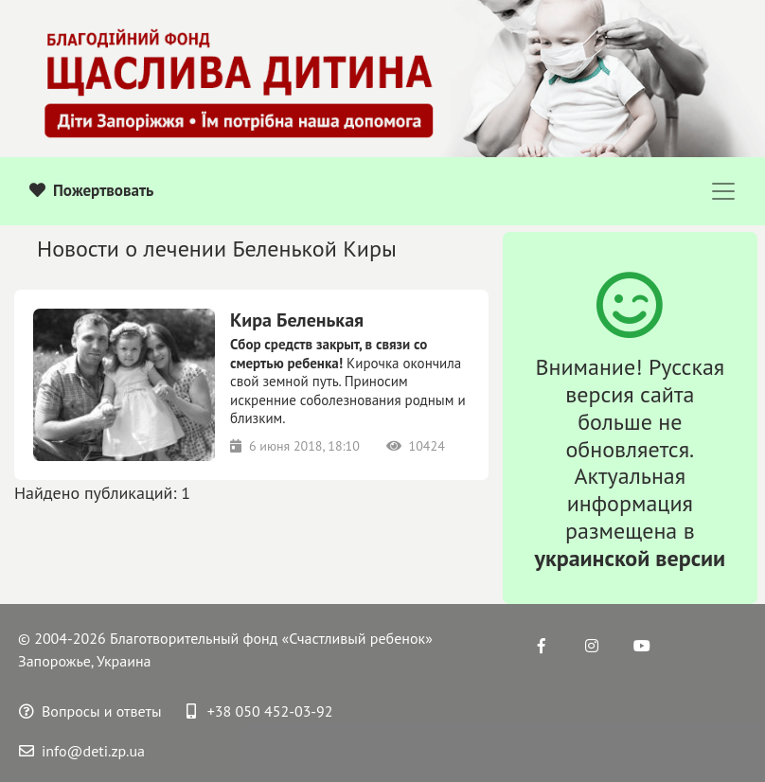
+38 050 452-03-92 (260, 711)
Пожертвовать (91, 190)
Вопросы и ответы (90, 711)
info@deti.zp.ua (82, 750)
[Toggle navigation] (723, 191)
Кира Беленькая (297, 320)
